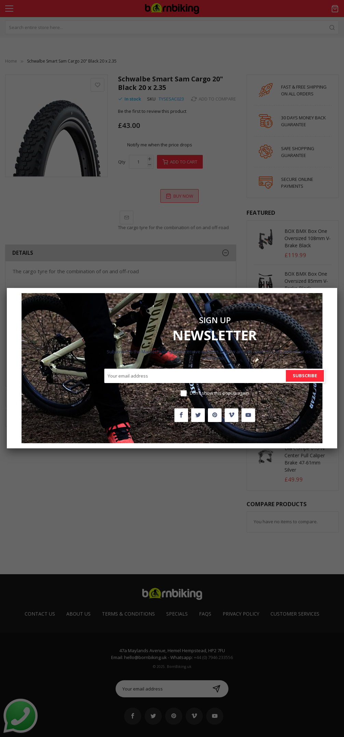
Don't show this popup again (219, 393)
